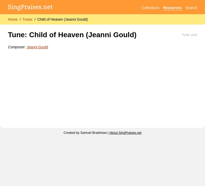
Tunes (27, 19)
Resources (172, 8)
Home (13, 19)
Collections (150, 8)
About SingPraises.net (125, 133)
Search (191, 8)
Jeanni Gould (37, 47)
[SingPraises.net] (30, 8)
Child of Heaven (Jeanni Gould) (62, 19)
